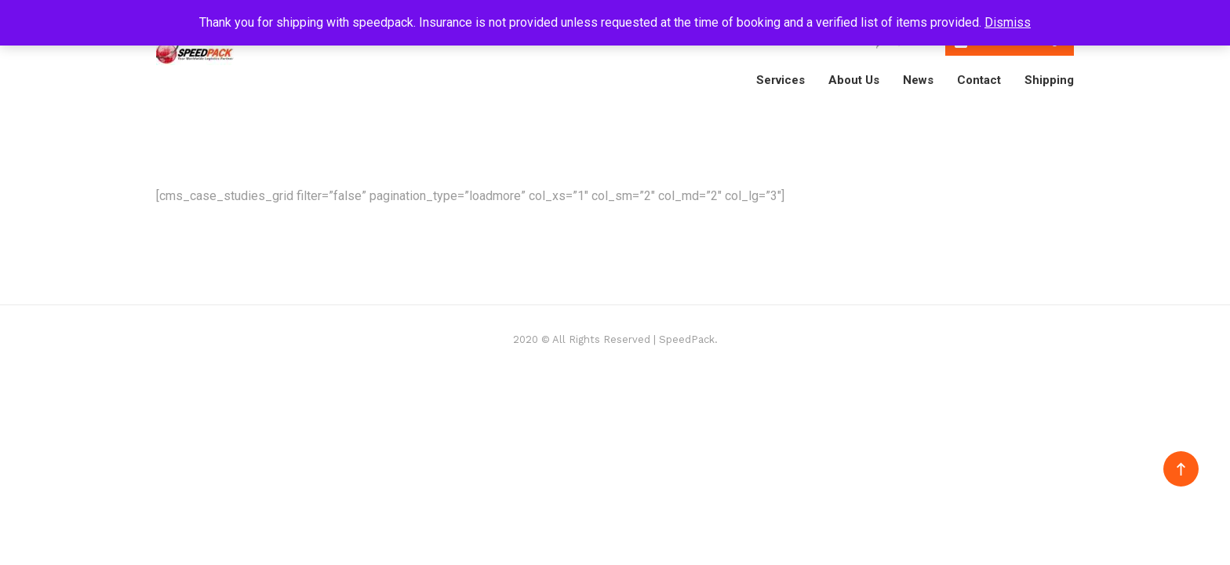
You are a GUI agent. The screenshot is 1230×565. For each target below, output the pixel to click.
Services (780, 80)
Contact (979, 80)
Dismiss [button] (1007, 22)
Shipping (1049, 80)
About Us (853, 80)
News (918, 80)
